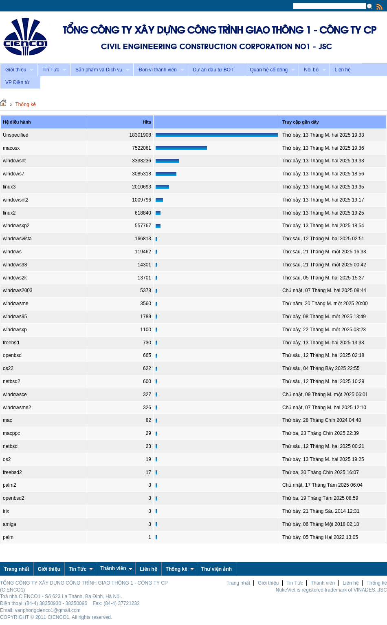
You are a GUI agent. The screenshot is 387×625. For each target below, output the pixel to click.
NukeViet (285, 590)
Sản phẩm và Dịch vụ (100, 70)
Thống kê (25, 104)
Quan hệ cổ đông (270, 70)
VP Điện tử (17, 82)
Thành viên (116, 568)
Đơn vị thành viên (158, 70)
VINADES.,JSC (370, 590)
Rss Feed (379, 6)
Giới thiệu (16, 70)
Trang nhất (238, 583)
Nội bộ (312, 70)
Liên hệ (343, 70)
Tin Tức (51, 70)
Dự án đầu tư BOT (213, 70)
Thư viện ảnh (216, 569)
